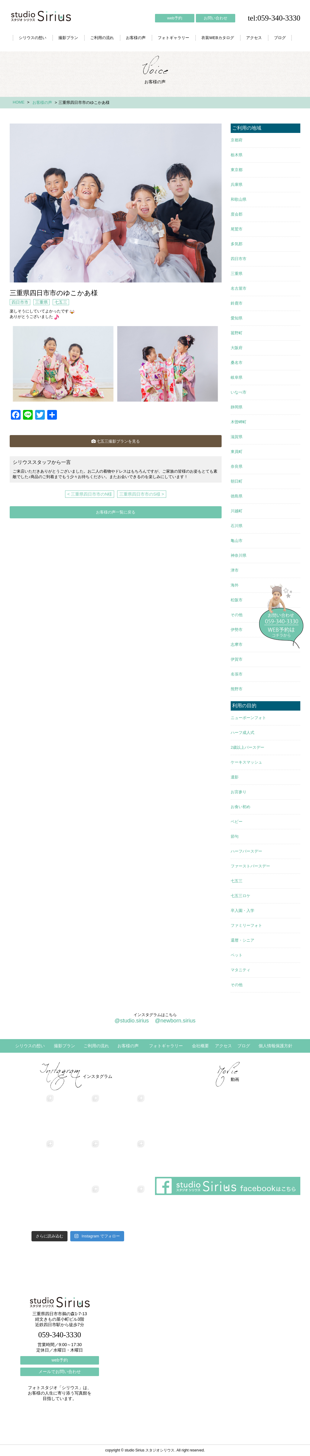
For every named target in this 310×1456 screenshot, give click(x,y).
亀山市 (236, 540)
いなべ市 (238, 392)
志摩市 (236, 644)
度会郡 (236, 214)
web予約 (174, 18)
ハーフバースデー (246, 851)
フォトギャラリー (173, 37)
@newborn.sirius (175, 1021)
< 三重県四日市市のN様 (89, 494)
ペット (236, 955)
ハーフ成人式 (242, 732)
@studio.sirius (131, 1021)
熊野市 (236, 689)
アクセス (254, 37)
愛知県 (236, 318)
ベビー (236, 821)
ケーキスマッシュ (246, 762)
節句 (235, 836)
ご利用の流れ (102, 37)
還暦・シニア (242, 940)
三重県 (41, 302)
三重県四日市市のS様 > (141, 494)
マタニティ (240, 970)
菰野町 (236, 333)
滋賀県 (236, 436)
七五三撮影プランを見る (115, 441)
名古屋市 (238, 288)
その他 (236, 614)
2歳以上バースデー (247, 747)
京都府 (236, 140)
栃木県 (236, 155)
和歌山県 (238, 199)
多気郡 (236, 244)
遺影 (235, 777)
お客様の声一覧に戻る (115, 512)
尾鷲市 (236, 229)
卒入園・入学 (242, 910)
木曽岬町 (238, 422)
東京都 (236, 169)
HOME (19, 102)
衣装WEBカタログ (217, 37)
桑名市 (236, 362)
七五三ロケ (240, 895)
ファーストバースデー (250, 866)
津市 (235, 570)
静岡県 (236, 407)
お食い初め (240, 806)
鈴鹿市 (236, 303)
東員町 (236, 451)
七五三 (60, 302)
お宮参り (238, 792)
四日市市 (20, 302)
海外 (235, 585)
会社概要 (200, 1045)
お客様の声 (136, 37)
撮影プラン (68, 37)
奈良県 (236, 466)
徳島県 (236, 496)
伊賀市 (236, 659)
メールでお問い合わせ (59, 1371)
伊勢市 (236, 629)
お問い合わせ (215, 18)
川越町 (236, 511)
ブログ (280, 37)
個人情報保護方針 (275, 1045)
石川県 (236, 525)
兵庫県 (236, 184)
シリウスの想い (32, 37)
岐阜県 (236, 377)
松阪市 (236, 600)
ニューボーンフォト (248, 717)
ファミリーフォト (246, 925)
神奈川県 (238, 555)
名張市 (236, 674)
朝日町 (236, 481)
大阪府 (236, 347)
